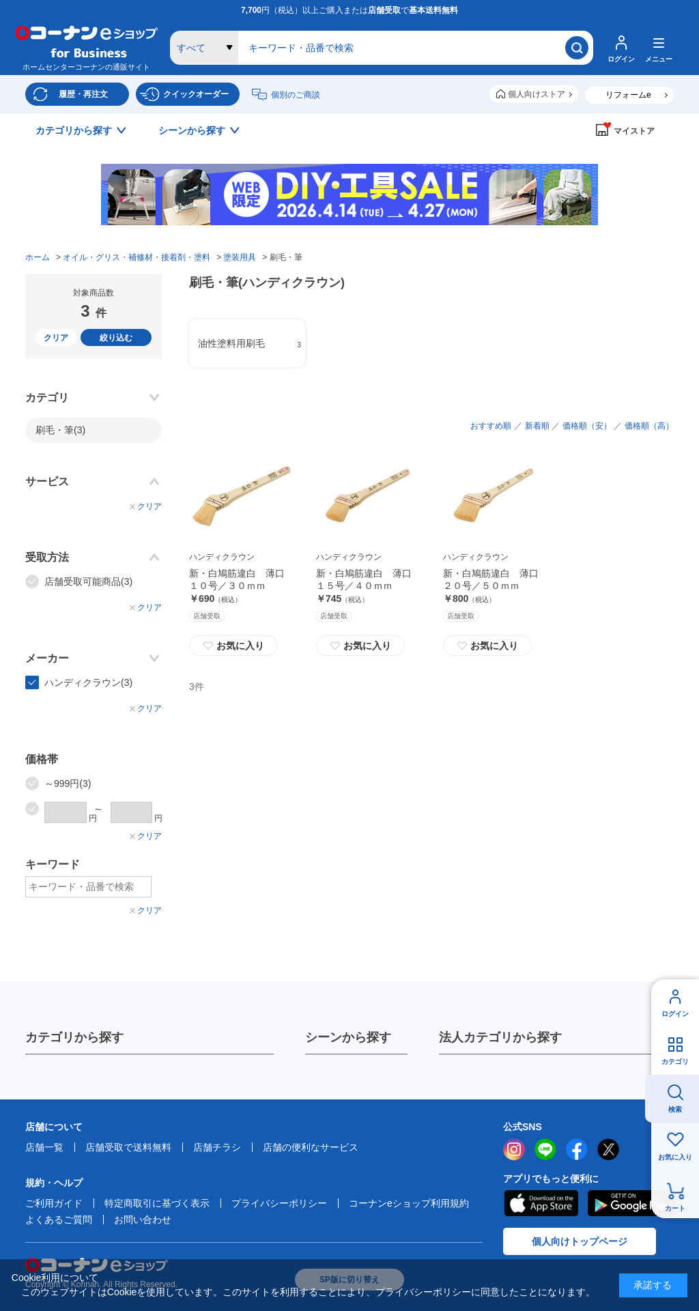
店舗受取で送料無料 (128, 1147)
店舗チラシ (217, 1147)
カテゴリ (675, 1061)
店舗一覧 (44, 1147)
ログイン (675, 1014)
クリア (56, 338)
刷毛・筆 (60, 429)
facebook (577, 1149)
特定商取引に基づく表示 (157, 1203)
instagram (514, 1149)
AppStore (540, 1203)
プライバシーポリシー (279, 1203)
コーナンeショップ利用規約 (409, 1203)
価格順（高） (649, 426)
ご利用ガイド (54, 1203)
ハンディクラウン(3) (88, 682)
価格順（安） (587, 426)
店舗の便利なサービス (310, 1147)
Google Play (632, 1203)
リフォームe (628, 95)
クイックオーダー (196, 94)
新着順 (537, 426)
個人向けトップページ (579, 1241)
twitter (608, 1149)
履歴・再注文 (83, 94)
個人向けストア (536, 94)
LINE (545, 1149)
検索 (675, 1109)
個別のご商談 (295, 95)
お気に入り (675, 1157)
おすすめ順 (490, 426)
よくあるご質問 (58, 1219)
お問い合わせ (142, 1219)
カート (675, 1208)
